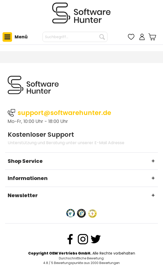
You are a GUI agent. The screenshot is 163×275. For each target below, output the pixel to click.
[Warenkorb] (152, 37)
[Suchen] (102, 37)
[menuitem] (14, 37)
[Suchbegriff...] (75, 37)
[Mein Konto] (142, 37)
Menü (15, 37)
